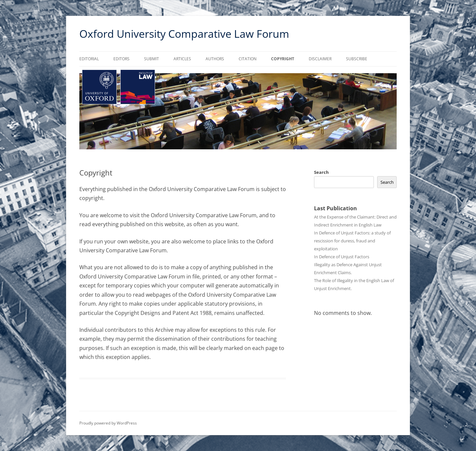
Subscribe (356, 59)
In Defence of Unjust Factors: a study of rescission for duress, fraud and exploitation (352, 241)
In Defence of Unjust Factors (341, 257)
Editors (121, 59)
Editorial (89, 59)
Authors (215, 59)
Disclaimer (320, 59)
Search (321, 172)
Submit (151, 59)
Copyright (282, 59)
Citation (248, 59)
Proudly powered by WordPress (108, 423)
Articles (182, 59)
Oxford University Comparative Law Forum (184, 33)
